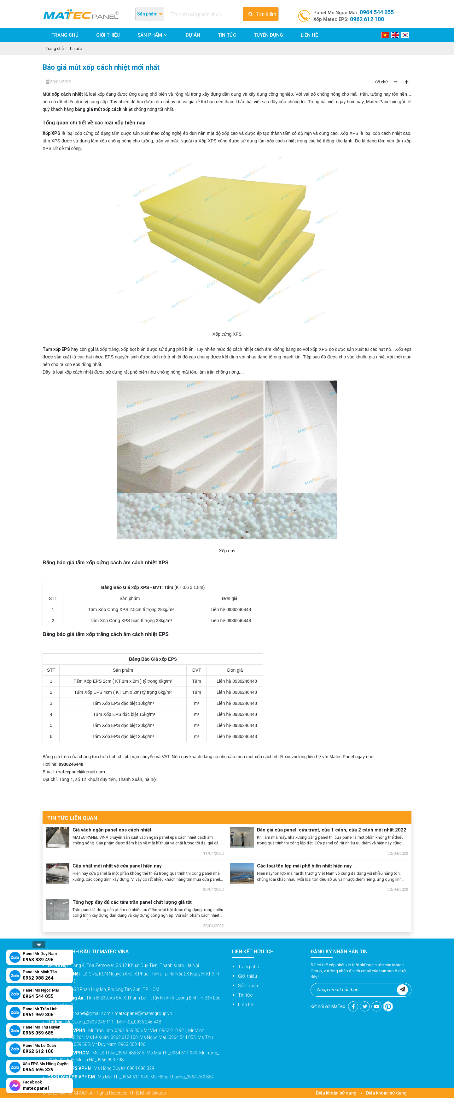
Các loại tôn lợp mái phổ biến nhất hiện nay (304, 866)
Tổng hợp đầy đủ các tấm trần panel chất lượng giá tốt (132, 902)
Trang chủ (55, 48)
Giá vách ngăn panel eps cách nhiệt (112, 830)
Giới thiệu (247, 976)
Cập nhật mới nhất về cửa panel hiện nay (117, 866)
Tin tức (75, 48)
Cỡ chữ (381, 82)
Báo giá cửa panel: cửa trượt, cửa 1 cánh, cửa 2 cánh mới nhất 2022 (331, 830)
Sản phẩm (248, 985)
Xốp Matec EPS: (348, 19)
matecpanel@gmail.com (80, 771)
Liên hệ (245, 1004)
